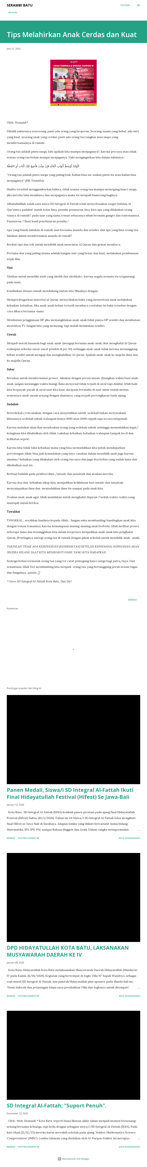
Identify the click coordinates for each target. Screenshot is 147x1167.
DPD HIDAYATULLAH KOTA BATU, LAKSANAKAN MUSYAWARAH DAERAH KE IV (68, 951)
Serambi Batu (20, 5)
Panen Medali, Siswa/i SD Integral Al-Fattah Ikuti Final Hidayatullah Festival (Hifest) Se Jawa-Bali (70, 793)
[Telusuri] (125, 5)
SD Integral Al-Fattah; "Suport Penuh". (57, 1105)
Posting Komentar (28, 838)
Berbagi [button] (132, 599)
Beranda (13, 12)
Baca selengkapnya (129, 838)
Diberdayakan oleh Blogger (73, 1158)
